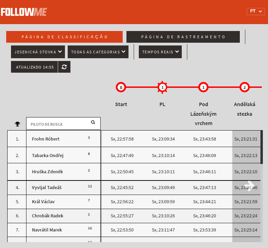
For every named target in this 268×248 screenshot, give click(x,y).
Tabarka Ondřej (48, 155)
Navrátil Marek (47, 230)
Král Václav (43, 201)
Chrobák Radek (47, 216)
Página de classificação (65, 37)
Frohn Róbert (45, 139)
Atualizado (35, 67)
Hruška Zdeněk (47, 171)
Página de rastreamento (183, 37)
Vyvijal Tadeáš (47, 187)
